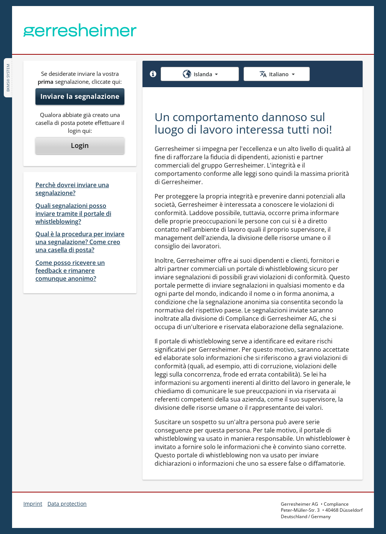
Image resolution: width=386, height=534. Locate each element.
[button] (153, 74)
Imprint (32, 503)
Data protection (67, 503)
